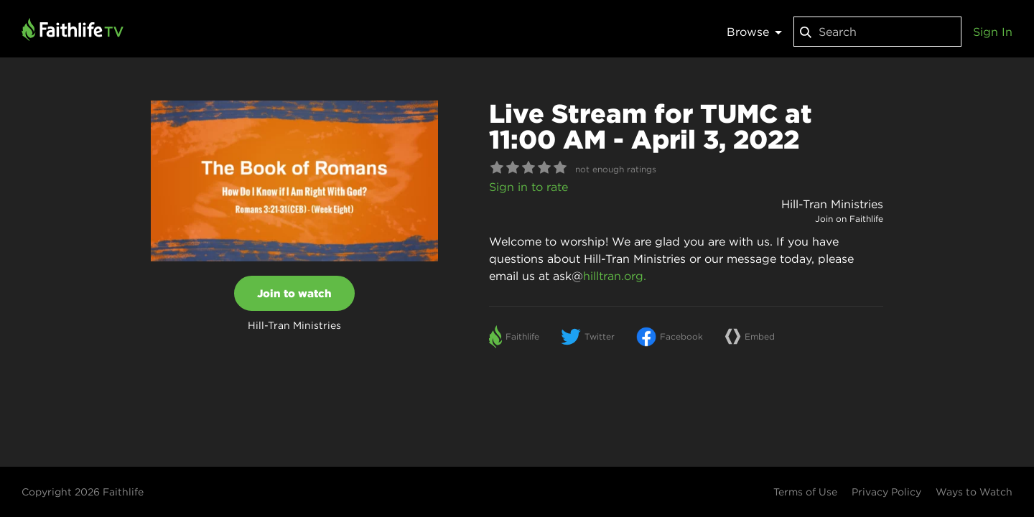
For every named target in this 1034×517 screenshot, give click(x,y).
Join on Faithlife (849, 218)
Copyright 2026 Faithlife (83, 491)
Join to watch (294, 293)
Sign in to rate (528, 187)
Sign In (992, 31)
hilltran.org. (614, 276)
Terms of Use (805, 491)
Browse (754, 31)
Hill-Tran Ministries (832, 204)
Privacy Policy (886, 491)
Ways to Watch (974, 491)
